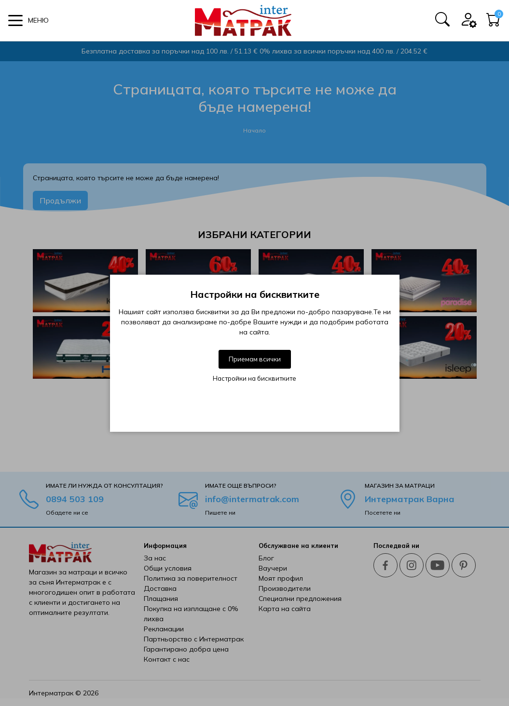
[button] (28, 20)
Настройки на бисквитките (254, 378)
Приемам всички (255, 359)
